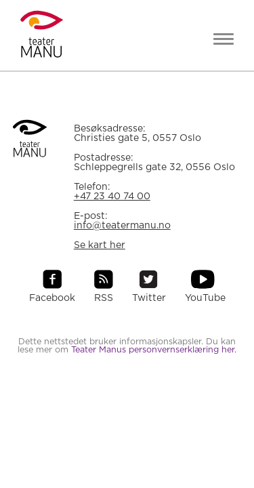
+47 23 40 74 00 (112, 196)
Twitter (149, 298)
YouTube (205, 298)
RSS (103, 298)
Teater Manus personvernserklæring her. (153, 350)
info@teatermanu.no (122, 225)
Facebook (52, 298)
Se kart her (99, 245)
